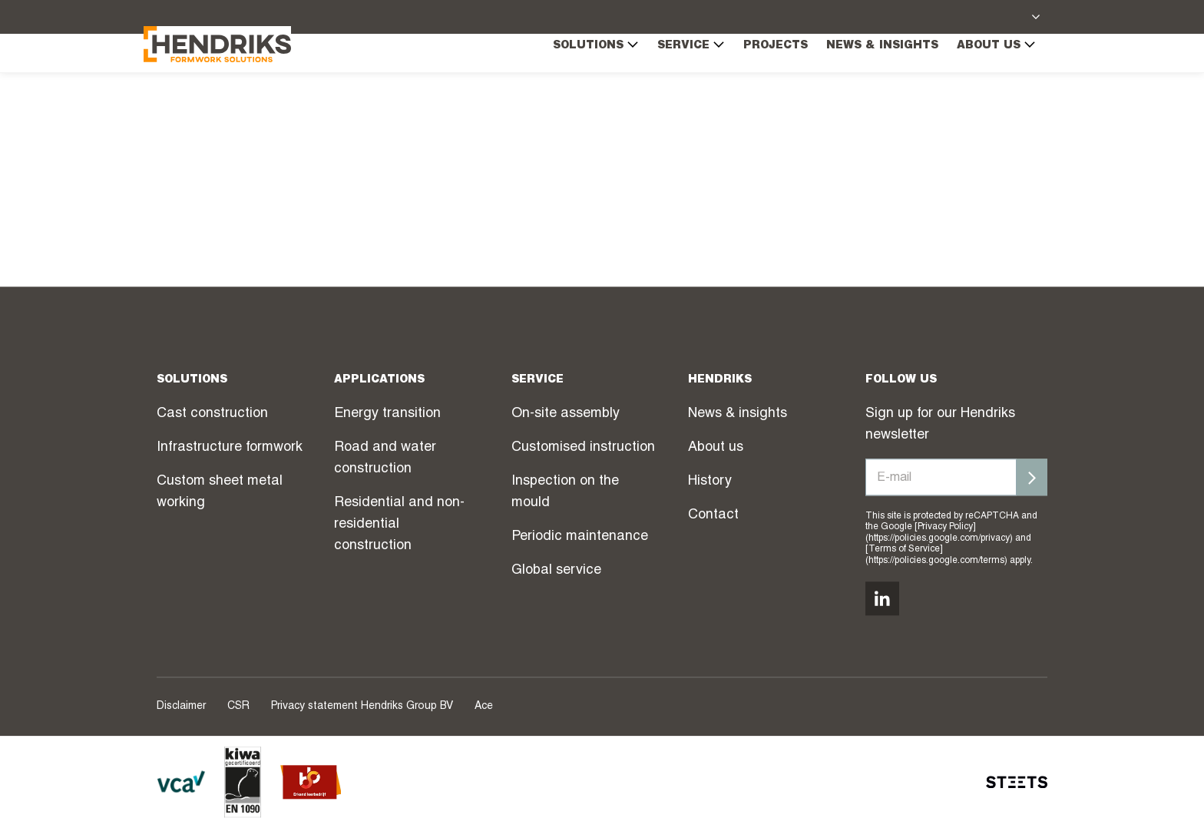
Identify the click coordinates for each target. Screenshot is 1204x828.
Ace (484, 706)
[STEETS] (1016, 782)
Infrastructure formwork (230, 448)
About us (983, 76)
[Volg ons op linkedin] (882, 598)
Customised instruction (583, 448)
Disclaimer (181, 706)
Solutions (583, 76)
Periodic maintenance (579, 537)
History (710, 482)
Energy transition (387, 414)
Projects (762, 77)
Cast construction (212, 414)
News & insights (869, 77)
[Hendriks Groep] (230, 75)
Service (678, 76)
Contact (713, 515)
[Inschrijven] (1032, 477)
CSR (238, 706)
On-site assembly (565, 414)
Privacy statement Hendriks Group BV (362, 706)
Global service (556, 571)
